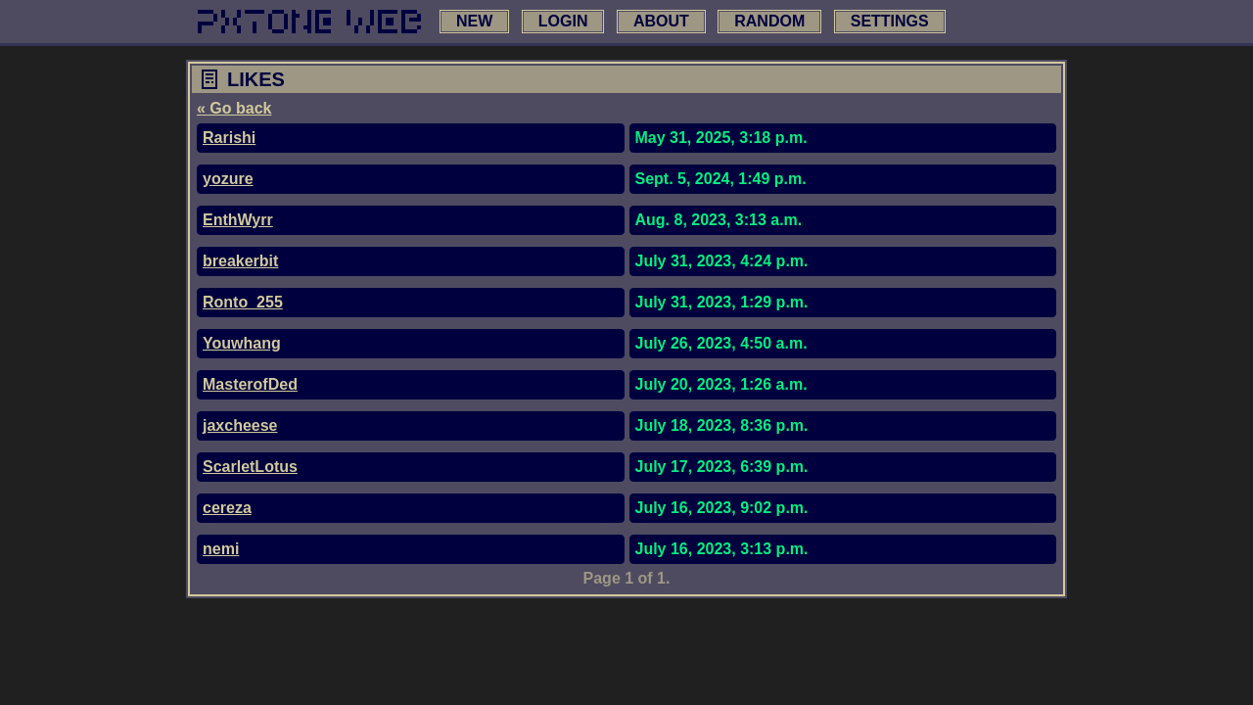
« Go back (234, 108)
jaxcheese (240, 425)
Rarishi (229, 137)
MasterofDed (250, 384)
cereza (227, 507)
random (769, 21)
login (563, 21)
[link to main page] (309, 21)
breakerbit (240, 261)
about (661, 21)
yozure (228, 178)
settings (890, 21)
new (474, 21)
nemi (221, 548)
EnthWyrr (238, 220)
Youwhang (242, 343)
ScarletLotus (250, 466)
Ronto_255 (243, 302)
